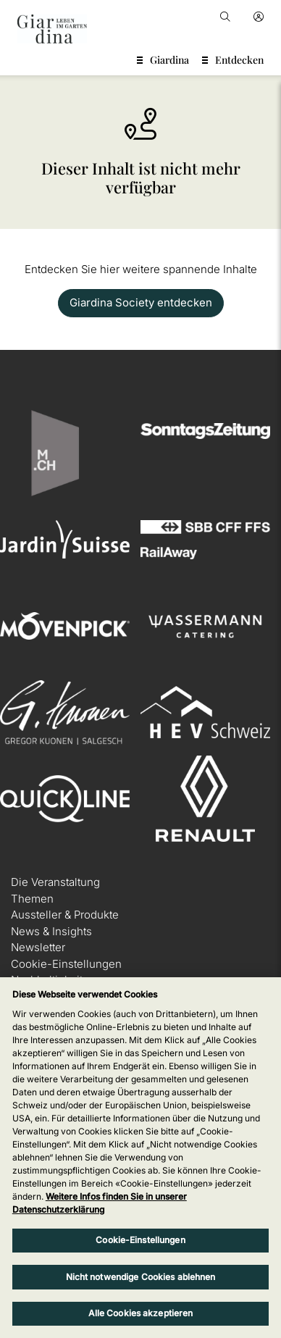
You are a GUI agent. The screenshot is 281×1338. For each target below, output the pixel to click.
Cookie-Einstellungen (66, 964)
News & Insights (51, 931)
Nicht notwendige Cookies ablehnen (141, 1276)
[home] (52, 29)
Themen (32, 899)
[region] (140, 1157)
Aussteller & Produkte (65, 914)
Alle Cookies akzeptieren (140, 1313)
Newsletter (38, 947)
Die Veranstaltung (55, 882)
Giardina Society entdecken (141, 302)
